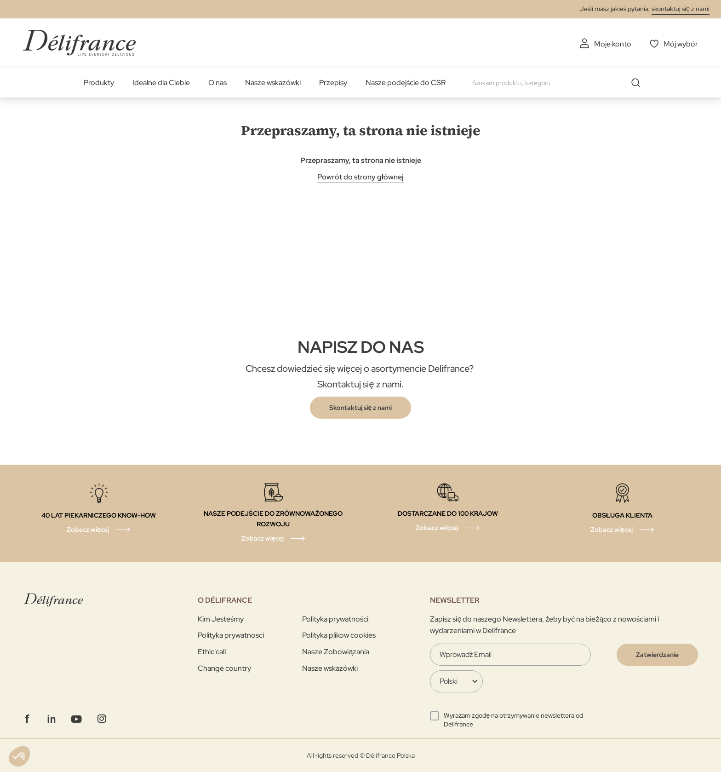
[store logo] (79, 42)
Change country (224, 668)
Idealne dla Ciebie (161, 82)
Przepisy (333, 82)
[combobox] (559, 83)
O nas (217, 82)
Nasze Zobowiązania (335, 652)
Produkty (99, 82)
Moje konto (612, 44)
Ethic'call (212, 652)
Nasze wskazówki (273, 82)
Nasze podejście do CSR (406, 82)
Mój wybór (681, 44)
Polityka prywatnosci (231, 635)
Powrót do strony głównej (360, 177)
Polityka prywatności (335, 619)
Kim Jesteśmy (221, 619)
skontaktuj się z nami (681, 9)
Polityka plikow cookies (339, 635)
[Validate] (657, 655)
